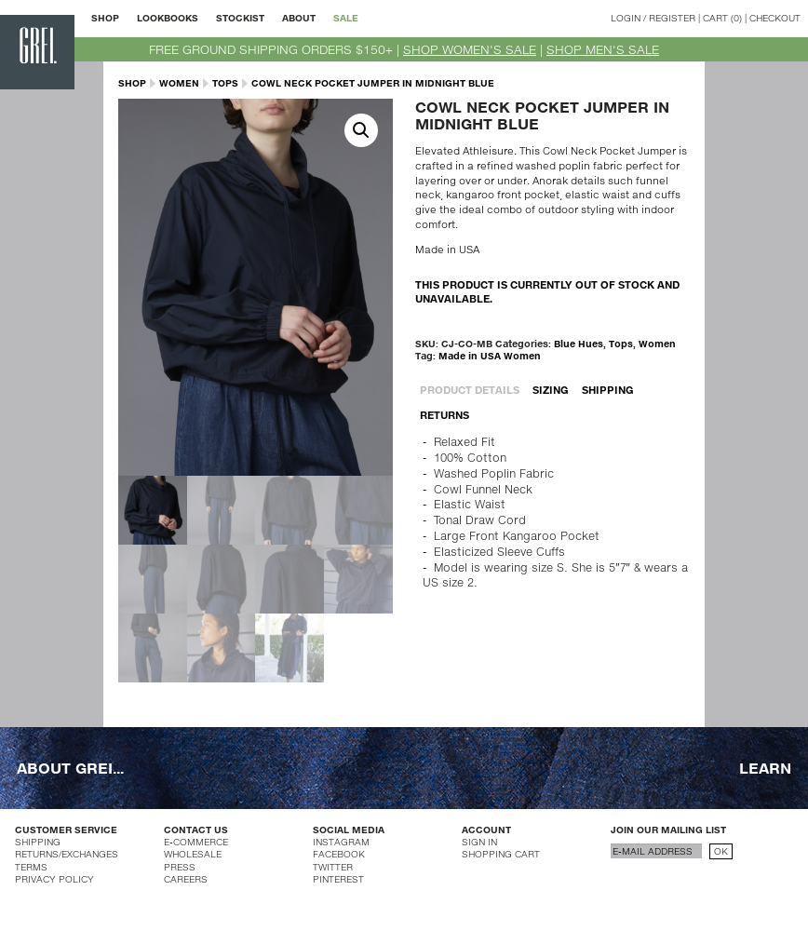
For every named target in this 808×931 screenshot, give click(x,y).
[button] (361, 130)
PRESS (179, 866)
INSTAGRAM (341, 841)
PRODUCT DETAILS (469, 390)
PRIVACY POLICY (54, 878)
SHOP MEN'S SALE (602, 49)
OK (721, 851)
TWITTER (333, 866)
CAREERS (186, 878)
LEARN (765, 767)
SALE (345, 17)
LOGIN (625, 17)
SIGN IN (479, 841)
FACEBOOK (339, 853)
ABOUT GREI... (70, 767)
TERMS (31, 866)
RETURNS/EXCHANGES (66, 853)
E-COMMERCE (196, 841)
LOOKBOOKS (167, 17)
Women (179, 82)
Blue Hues (578, 343)
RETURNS (444, 415)
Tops (225, 82)
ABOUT (299, 17)
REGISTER (672, 17)
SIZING (550, 390)
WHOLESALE (193, 853)
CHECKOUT (775, 17)
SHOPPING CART (501, 853)
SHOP (105, 17)
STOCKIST (240, 17)
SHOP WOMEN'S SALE (469, 49)
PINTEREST (338, 878)
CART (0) (722, 17)
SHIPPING (608, 390)
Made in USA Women (489, 355)
